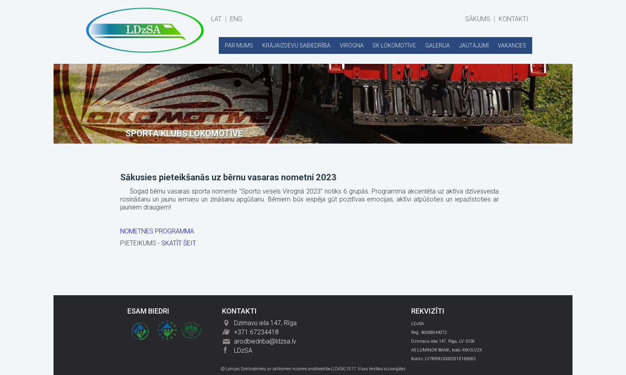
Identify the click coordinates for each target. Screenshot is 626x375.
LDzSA (243, 350)
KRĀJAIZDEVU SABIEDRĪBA (296, 45)
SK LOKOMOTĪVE (394, 45)
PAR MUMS (239, 45)
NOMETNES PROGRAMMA (157, 231)
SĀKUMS (477, 19)
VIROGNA (352, 45)
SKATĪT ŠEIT (178, 243)
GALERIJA (437, 45)
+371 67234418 (256, 332)
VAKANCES (512, 45)
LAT (216, 19)
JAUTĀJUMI (474, 45)
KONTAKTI (513, 19)
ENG (236, 19)
